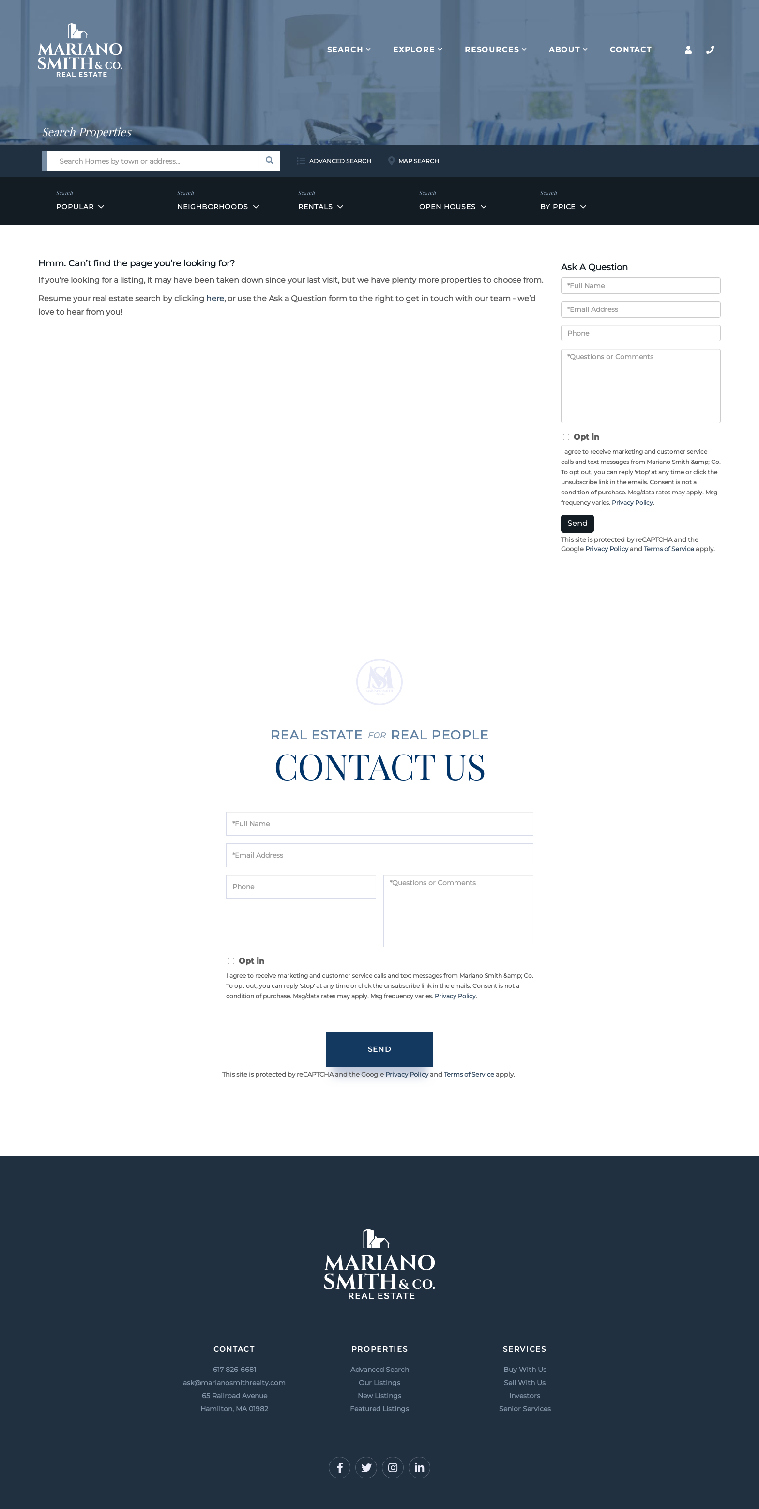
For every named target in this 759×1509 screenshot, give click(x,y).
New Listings (379, 1395)
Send (577, 523)
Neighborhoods (212, 206)
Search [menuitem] (345, 49)
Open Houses (447, 206)
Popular (74, 206)
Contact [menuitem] (631, 49)
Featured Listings (379, 1408)
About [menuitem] (564, 49)
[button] (269, 161)
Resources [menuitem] (492, 49)
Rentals (315, 206)
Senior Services (525, 1408)
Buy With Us (524, 1369)
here (215, 298)
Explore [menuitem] (414, 49)
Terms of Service (669, 549)
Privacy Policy (632, 502)
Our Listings (379, 1382)
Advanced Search (340, 161)
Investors (524, 1395)
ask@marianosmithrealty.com (234, 1382)
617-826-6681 (234, 1369)
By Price (558, 206)
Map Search (418, 161)
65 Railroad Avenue (234, 1403)
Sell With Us (525, 1382)
